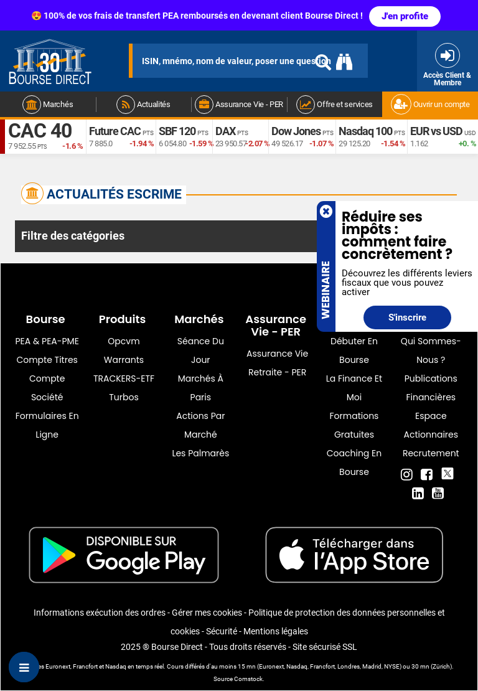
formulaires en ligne (47, 425)
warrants (124, 360)
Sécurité (221, 631)
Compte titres (47, 360)
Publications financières (431, 387)
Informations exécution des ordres (100, 613)
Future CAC (115, 131)
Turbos (124, 397)
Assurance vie (277, 353)
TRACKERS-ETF (123, 378)
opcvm (123, 341)
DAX (225, 131)
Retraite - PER (277, 372)
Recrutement (431, 453)
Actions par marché (200, 425)
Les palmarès (200, 453)
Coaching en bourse (354, 462)
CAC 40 (40, 131)
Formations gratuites (354, 425)
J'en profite (405, 16)
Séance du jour (200, 350)
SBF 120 (177, 131)
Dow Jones (296, 131)
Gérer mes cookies (207, 613)
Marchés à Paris (200, 387)
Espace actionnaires (431, 425)
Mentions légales (275, 631)
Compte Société (47, 387)
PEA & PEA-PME (47, 341)
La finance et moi (354, 387)
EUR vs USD (436, 131)
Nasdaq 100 (365, 131)
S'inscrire (407, 317)
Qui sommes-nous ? (431, 350)
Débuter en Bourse (354, 350)
